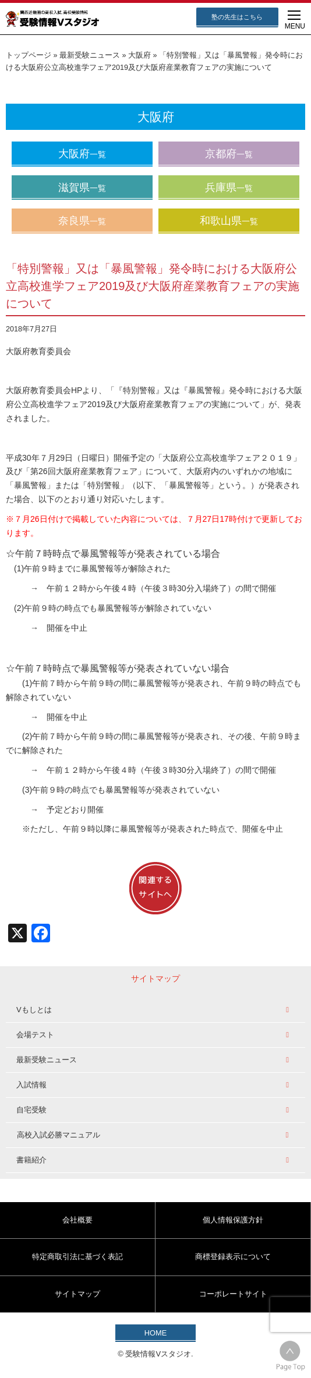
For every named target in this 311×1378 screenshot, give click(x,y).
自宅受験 (31, 1109)
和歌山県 (229, 221)
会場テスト (35, 1034)
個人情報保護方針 (233, 1220)
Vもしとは (34, 1009)
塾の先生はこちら (237, 16)
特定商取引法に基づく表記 (77, 1256)
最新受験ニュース (89, 55)
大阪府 (139, 55)
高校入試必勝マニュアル (58, 1134)
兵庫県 (229, 187)
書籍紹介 (31, 1160)
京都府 (229, 154)
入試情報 (31, 1084)
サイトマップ (77, 1293)
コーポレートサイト (233, 1293)
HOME (155, 1332)
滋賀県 (82, 187)
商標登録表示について (233, 1256)
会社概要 (77, 1220)
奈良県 (82, 221)
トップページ (28, 55)
